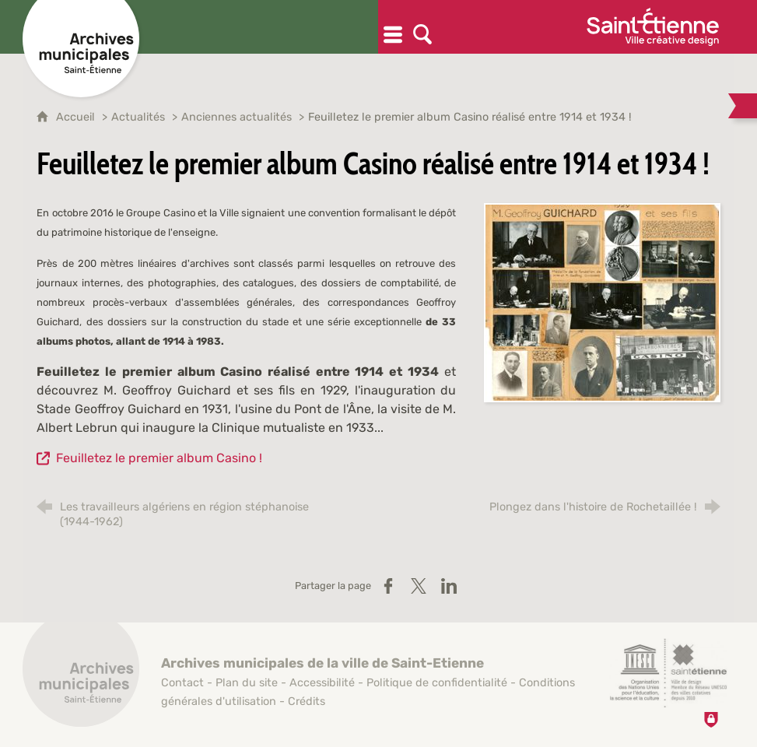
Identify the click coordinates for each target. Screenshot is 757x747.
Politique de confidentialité (436, 682)
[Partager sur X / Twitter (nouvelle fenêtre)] (418, 586)
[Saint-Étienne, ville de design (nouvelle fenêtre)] (668, 673)
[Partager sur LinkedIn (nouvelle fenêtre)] (449, 586)
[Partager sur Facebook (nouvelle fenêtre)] (388, 586)
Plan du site (247, 682)
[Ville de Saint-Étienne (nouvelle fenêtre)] (653, 27)
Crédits (306, 701)
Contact (182, 682)
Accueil (77, 117)
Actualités (139, 117)
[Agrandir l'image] (602, 301)
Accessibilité (322, 682)
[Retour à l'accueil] (81, 676)
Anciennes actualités (238, 117)
